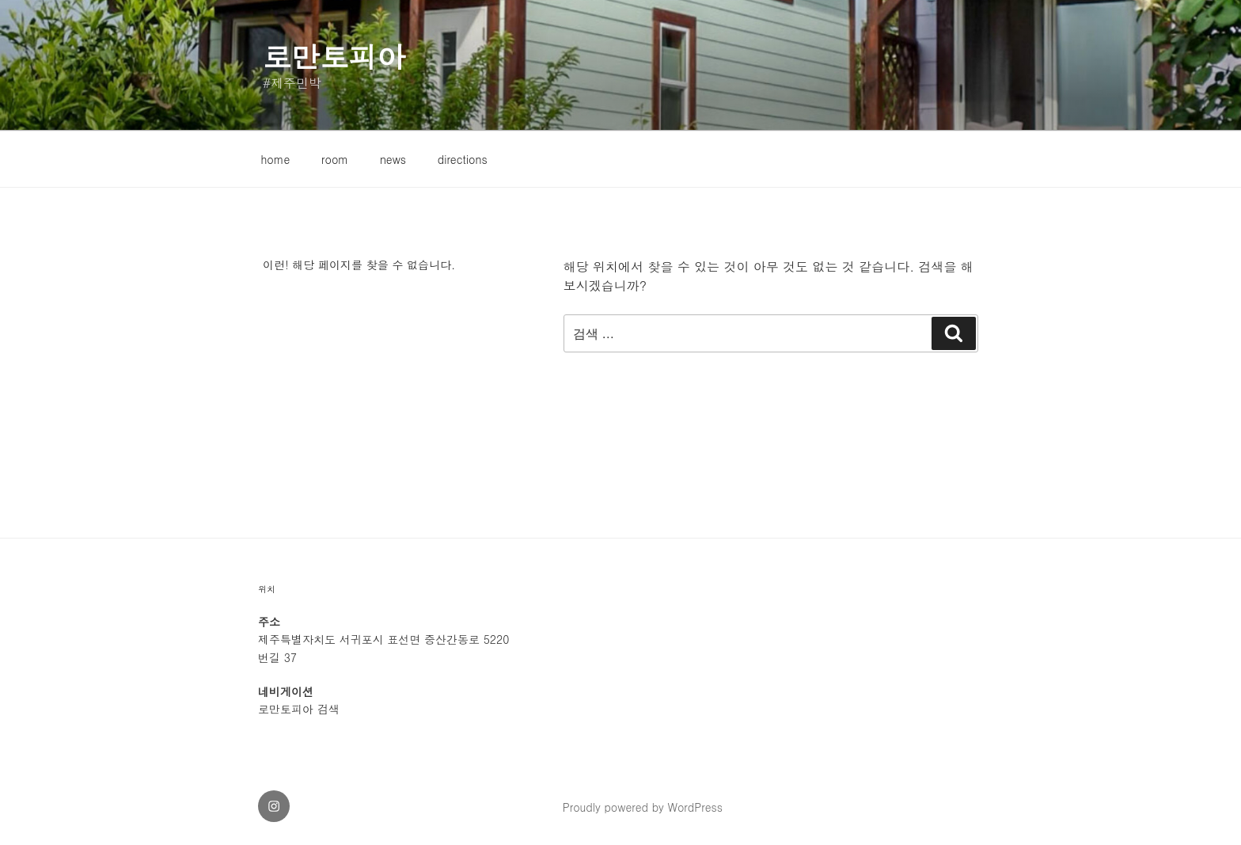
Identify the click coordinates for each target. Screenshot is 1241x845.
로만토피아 (334, 56)
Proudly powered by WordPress (643, 807)
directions (463, 159)
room (334, 159)
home (275, 159)
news (393, 159)
